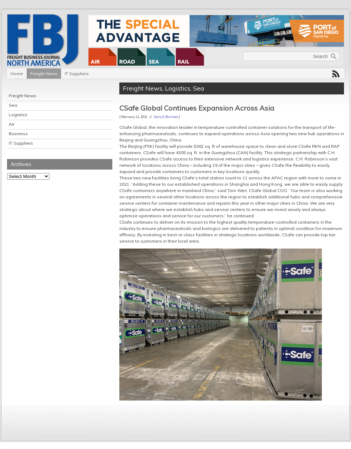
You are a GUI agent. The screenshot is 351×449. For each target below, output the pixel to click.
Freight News (44, 73)
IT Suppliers (77, 73)
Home (17, 73)
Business (18, 133)
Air (11, 124)
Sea (13, 105)
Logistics (18, 114)
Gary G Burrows (166, 117)
